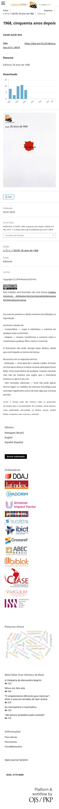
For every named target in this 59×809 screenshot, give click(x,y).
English (9, 437)
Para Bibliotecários (13, 746)
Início (5, 10)
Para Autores (11, 741)
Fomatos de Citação (14, 235)
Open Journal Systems (16, 759)
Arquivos (48, 10)
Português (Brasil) (14, 432)
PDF (10, 197)
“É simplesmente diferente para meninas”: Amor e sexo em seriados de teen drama (27, 697)
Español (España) (14, 442)
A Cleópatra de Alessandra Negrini (23, 680)
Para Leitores (11, 737)
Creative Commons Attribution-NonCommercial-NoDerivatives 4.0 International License (29, 296)
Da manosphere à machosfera (21, 707)
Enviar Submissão (16, 456)
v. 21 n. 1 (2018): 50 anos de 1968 (18, 13)
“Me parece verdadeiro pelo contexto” (25, 714)
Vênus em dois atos (15, 688)
